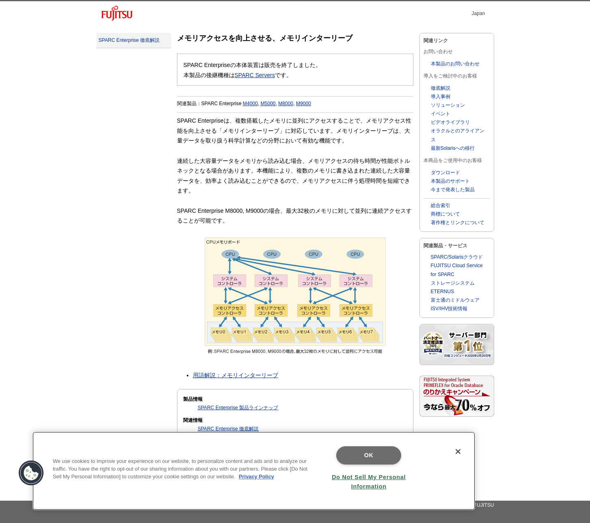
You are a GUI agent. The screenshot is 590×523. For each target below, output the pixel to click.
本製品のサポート (450, 181)
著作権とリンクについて (457, 222)
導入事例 (440, 96)
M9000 (303, 103)
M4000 (250, 103)
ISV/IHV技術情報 (449, 308)
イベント (440, 114)
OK (369, 455)
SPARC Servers (255, 75)
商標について (445, 214)
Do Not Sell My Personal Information (369, 482)
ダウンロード (445, 172)
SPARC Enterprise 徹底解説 (129, 40)
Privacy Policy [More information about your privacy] (256, 476)
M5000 (268, 103)
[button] (31, 473)
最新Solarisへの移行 (453, 148)
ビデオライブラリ (450, 122)
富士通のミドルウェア (455, 300)
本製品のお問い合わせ (455, 64)
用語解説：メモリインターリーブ (235, 375)
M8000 (285, 103)
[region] (253, 471)
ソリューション (448, 105)
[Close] (458, 451)
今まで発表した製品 (453, 189)
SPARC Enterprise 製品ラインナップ (238, 408)
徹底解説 (440, 88)
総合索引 (440, 205)
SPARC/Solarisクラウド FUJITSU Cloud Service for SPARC (457, 265)
